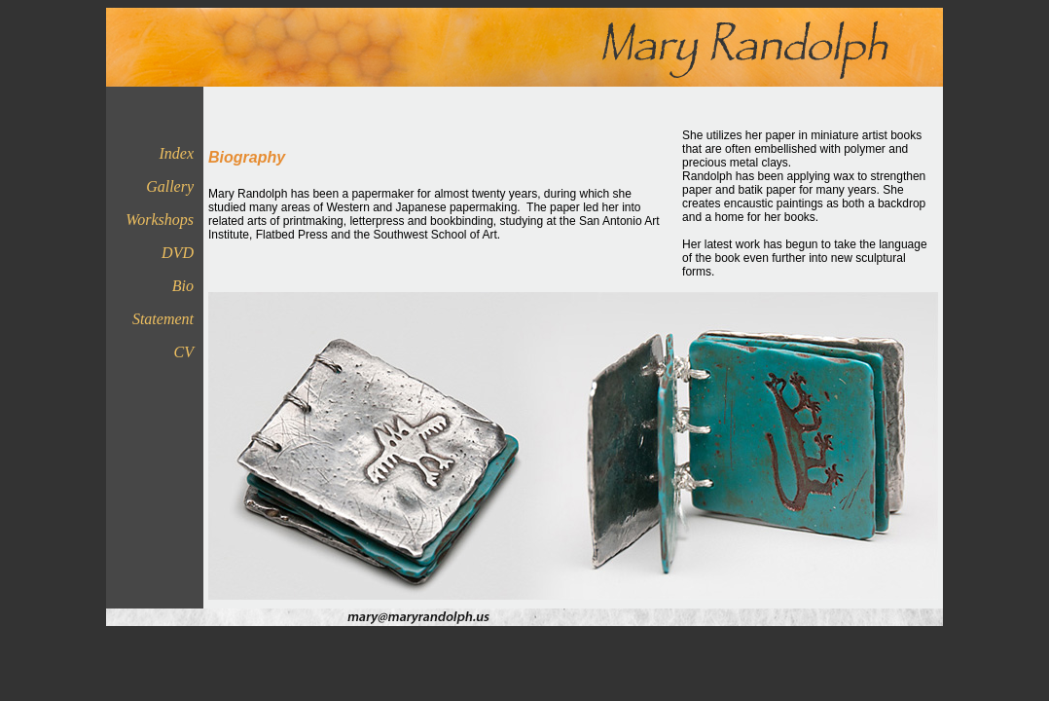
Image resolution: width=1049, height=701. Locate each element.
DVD (178, 252)
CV (184, 352)
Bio (183, 285)
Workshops (160, 219)
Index (176, 153)
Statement (163, 319)
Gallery (170, 186)
